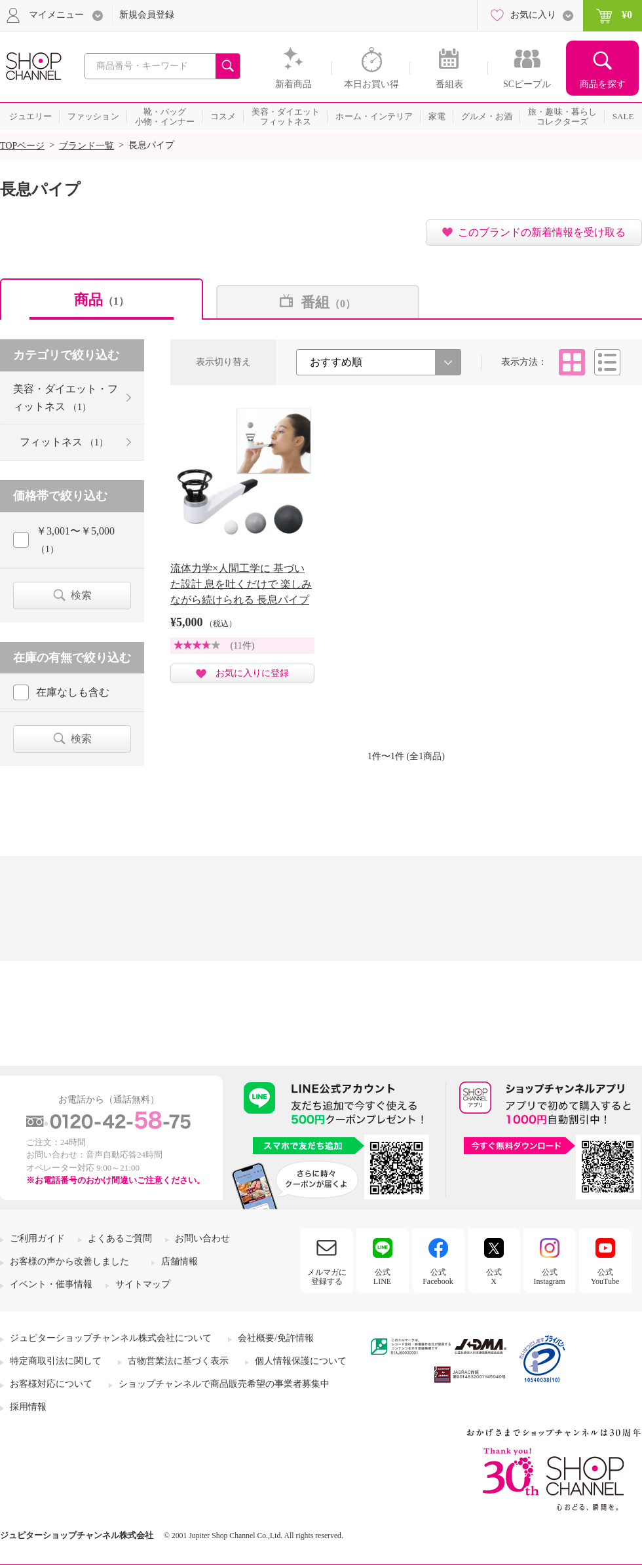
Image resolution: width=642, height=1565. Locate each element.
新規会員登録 (146, 15)
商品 (101, 300)
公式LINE (382, 1277)
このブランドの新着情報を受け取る (542, 232)
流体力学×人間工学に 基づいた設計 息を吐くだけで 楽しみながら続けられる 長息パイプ (241, 584)
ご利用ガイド (37, 1238)
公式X (494, 1277)
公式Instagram (549, 1277)
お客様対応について (51, 1384)
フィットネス (64, 441)
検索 (81, 595)
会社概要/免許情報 (276, 1338)
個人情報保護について (301, 1361)
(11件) (243, 646)
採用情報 (28, 1407)
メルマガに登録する (327, 1277)
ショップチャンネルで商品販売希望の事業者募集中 (224, 1384)
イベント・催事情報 (51, 1284)
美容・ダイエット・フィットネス (65, 397)
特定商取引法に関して (56, 1361)
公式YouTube (605, 1277)
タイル (572, 362)
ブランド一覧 (86, 146)
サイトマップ (142, 1284)
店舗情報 (179, 1261)
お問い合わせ (202, 1238)
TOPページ (22, 146)
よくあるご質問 (120, 1238)
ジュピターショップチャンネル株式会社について (111, 1338)
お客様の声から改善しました (69, 1261)
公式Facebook (438, 1277)
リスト (607, 362)
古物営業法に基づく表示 (178, 1361)
